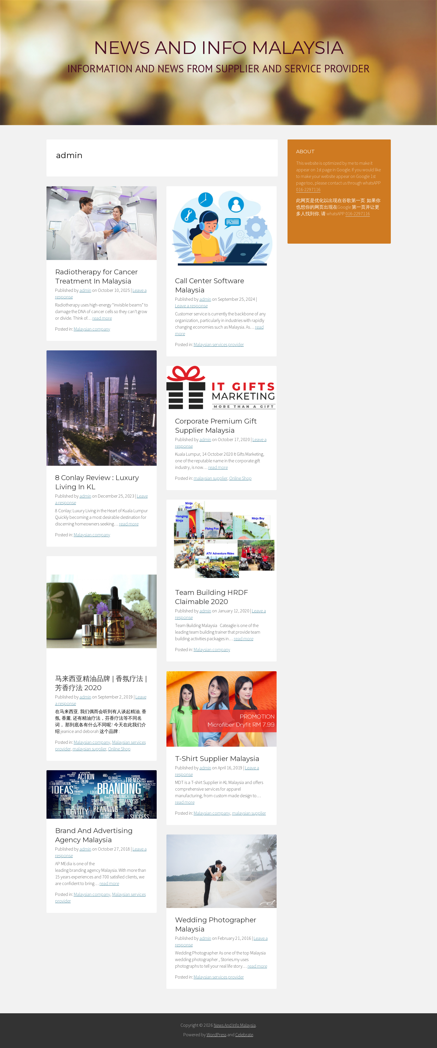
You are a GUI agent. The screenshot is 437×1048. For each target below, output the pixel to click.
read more (102, 318)
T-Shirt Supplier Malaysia (217, 758)
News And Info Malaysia (218, 47)
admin (85, 290)
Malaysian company (92, 329)
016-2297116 (308, 189)
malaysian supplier (210, 478)
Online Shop (240, 478)
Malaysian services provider (219, 344)
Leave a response (191, 305)
